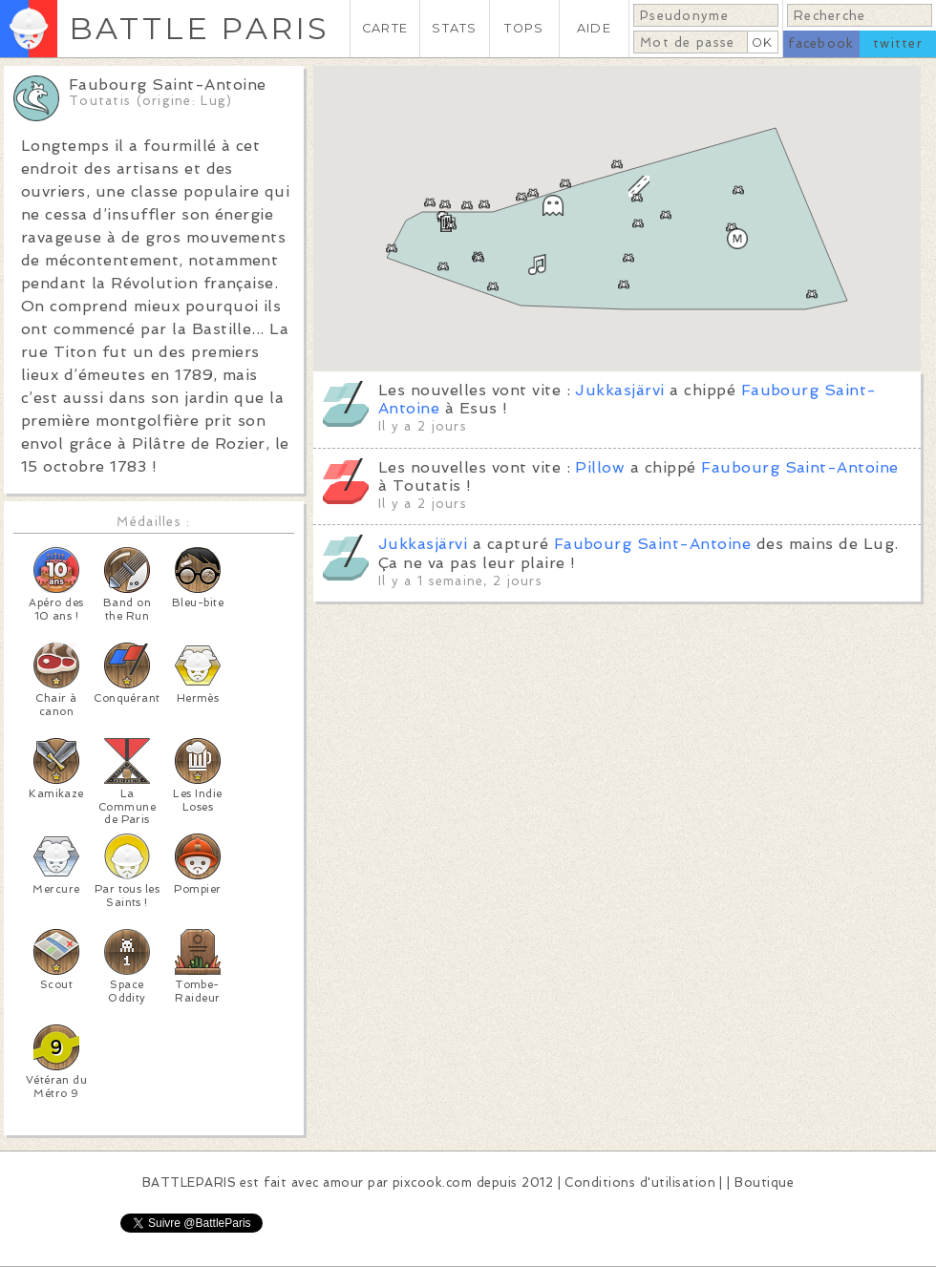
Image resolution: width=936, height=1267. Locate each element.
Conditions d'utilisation (639, 1182)
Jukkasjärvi (619, 390)
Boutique (764, 1182)
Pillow (600, 467)
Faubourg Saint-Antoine (800, 467)
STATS (454, 28)
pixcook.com (432, 1182)
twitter (898, 43)
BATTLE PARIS (199, 28)
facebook (821, 43)
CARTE (385, 28)
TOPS (523, 28)
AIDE (594, 28)
